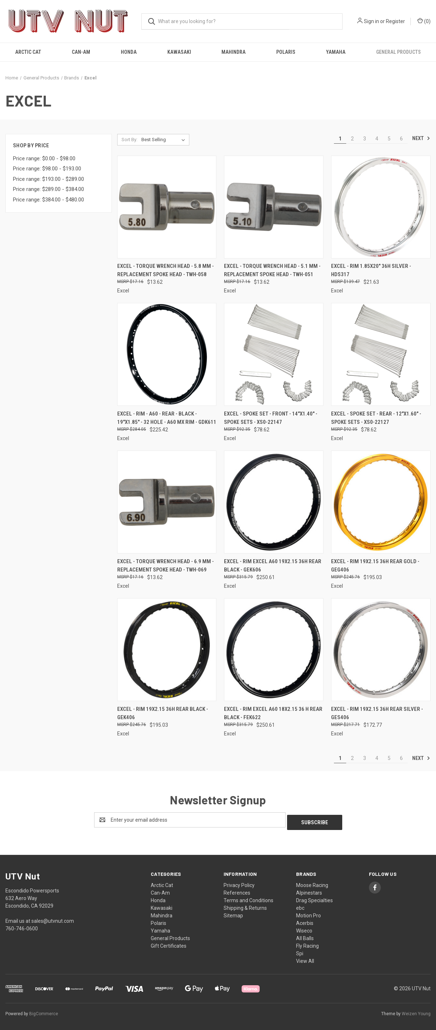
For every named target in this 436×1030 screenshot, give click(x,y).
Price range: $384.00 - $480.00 (48, 199)
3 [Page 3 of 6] (364, 139)
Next (421, 138)
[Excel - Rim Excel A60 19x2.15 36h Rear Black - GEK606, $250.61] (273, 502)
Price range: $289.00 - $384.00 (48, 189)
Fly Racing (307, 943)
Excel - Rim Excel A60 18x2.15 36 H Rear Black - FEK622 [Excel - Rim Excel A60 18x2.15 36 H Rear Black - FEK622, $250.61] (273, 713)
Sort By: (129, 139)
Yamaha (335, 52)
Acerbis (304, 920)
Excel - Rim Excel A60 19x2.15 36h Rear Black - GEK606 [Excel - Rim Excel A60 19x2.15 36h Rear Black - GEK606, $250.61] (272, 565)
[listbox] (164, 139)
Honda (129, 52)
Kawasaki (179, 52)
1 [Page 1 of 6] (340, 139)
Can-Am (81, 52)
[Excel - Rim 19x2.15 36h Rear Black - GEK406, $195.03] (167, 650)
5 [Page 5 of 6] (389, 139)
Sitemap (233, 913)
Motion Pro (308, 913)
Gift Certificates (168, 943)
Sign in (371, 21)
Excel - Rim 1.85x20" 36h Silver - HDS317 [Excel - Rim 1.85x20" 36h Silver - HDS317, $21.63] (371, 270)
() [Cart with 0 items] (424, 21)
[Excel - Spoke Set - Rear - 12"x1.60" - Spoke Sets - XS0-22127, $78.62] (380, 354)
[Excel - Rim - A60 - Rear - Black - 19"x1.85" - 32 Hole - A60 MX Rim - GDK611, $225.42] (167, 354)
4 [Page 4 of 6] (376, 139)
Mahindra (233, 52)
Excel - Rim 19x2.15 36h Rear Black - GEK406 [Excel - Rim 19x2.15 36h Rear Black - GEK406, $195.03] (162, 713)
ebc (300, 905)
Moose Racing (312, 883)
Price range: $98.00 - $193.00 (47, 168)
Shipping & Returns (245, 905)
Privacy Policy (239, 883)
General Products (398, 52)
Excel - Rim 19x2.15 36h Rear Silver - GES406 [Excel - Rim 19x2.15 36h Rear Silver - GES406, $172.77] (377, 713)
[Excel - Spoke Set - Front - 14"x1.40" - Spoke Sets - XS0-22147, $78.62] (273, 354)
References (237, 890)
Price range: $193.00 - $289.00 (48, 179)
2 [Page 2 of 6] (352, 139)
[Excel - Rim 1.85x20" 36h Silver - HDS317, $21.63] (380, 207)
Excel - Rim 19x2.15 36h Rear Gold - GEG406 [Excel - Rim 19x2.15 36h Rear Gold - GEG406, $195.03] (375, 565)
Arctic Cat (28, 52)
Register (395, 21)
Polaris (285, 52)
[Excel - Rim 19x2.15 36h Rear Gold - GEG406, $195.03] (380, 502)
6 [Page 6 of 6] (401, 139)
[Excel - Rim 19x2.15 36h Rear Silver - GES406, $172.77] (380, 650)
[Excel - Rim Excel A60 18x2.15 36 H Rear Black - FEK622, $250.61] (273, 650)
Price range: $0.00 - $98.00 (44, 158)
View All (305, 958)
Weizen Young (416, 1011)
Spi (299, 951)
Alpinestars (309, 890)
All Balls (305, 936)
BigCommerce (43, 1011)
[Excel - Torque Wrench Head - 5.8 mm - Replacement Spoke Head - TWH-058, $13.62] (167, 207)
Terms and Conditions (248, 898)
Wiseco (304, 928)
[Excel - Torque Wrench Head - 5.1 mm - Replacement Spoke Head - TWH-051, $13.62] (273, 207)
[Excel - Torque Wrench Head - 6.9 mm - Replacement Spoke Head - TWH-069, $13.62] (167, 502)
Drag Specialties (314, 898)
